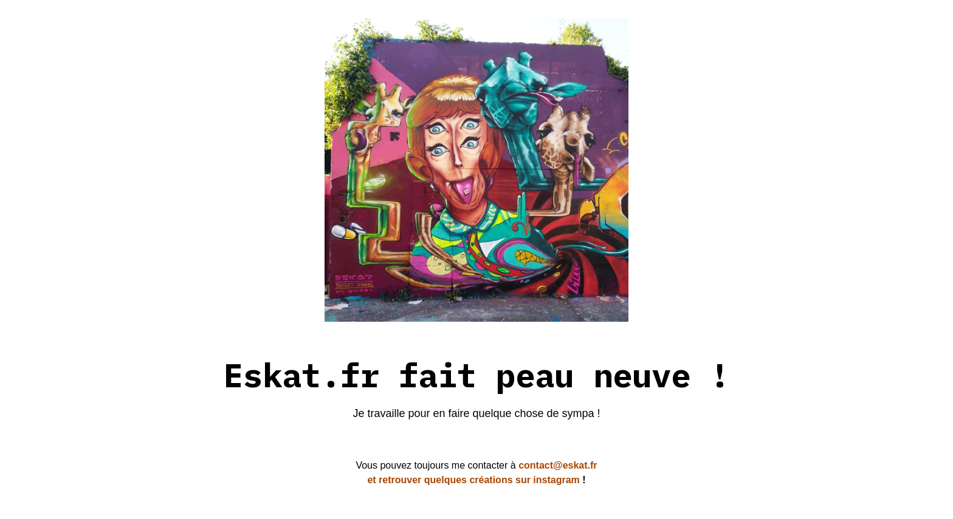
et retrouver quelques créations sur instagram (473, 480)
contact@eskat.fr (556, 465)
